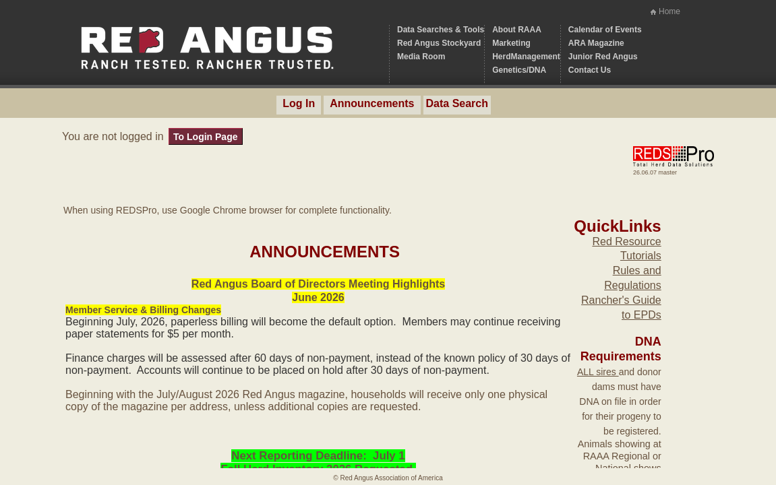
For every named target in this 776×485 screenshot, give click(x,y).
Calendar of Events (605, 29)
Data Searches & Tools (440, 29)
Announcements (372, 103)
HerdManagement (526, 56)
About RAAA (516, 29)
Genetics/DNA (519, 70)
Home (669, 11)
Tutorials (640, 255)
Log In (298, 103)
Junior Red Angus (603, 56)
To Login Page (205, 136)
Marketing (511, 43)
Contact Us (589, 70)
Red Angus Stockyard (439, 43)
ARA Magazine (596, 43)
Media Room (421, 56)
